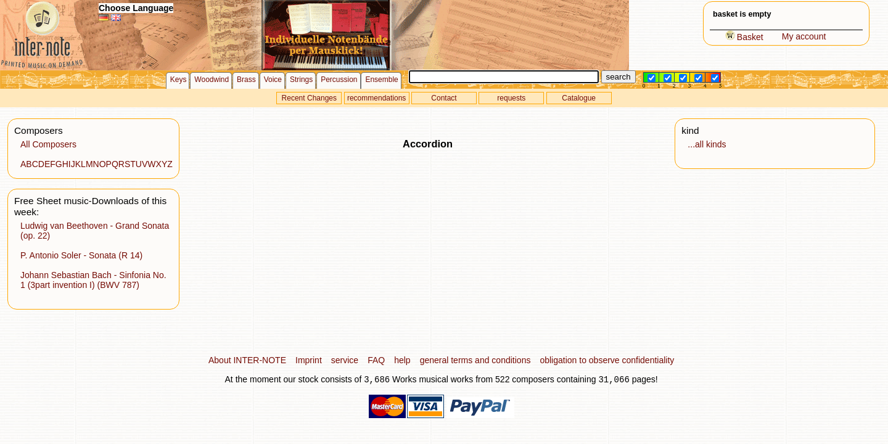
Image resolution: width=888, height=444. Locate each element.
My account (804, 36)
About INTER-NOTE (247, 360)
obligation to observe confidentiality (607, 360)
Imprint (308, 360)
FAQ (376, 360)
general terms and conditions (475, 360)
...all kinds (707, 144)
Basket (744, 37)
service (344, 360)
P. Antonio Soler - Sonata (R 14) (81, 255)
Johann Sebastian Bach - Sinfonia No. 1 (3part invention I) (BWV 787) (93, 280)
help (402, 360)
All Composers (48, 144)
